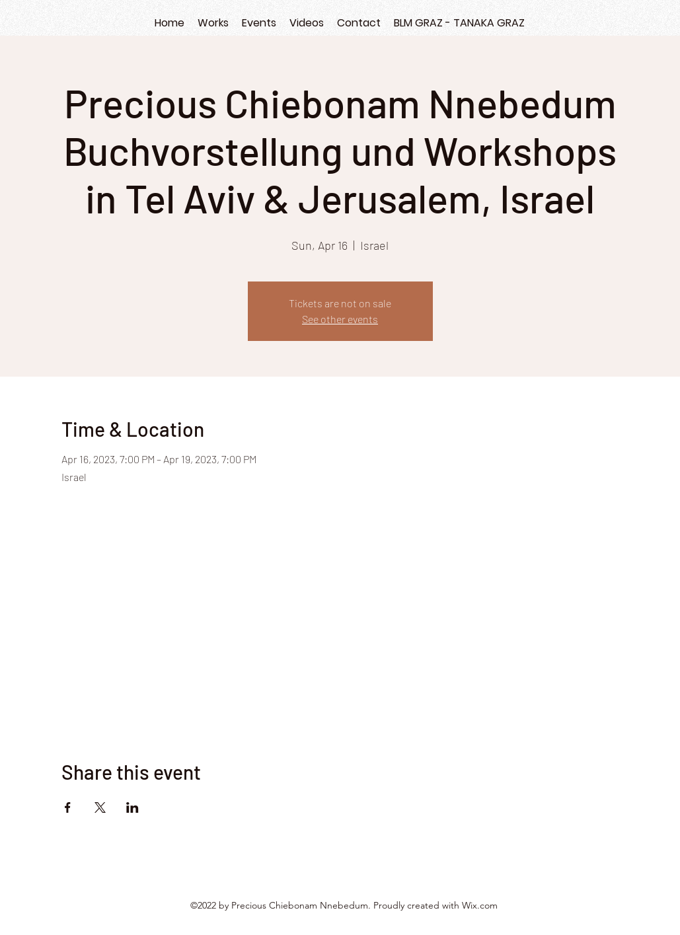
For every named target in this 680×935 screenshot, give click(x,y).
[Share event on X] (100, 807)
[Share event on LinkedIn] (132, 807)
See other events (340, 319)
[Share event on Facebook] (67, 807)
